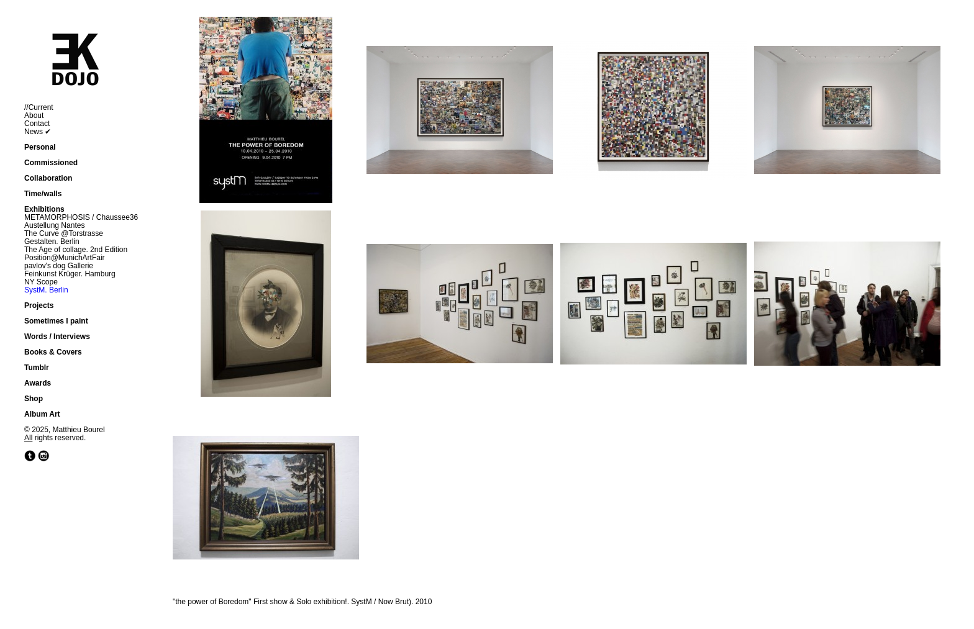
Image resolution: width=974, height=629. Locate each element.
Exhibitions (44, 209)
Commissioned (51, 162)
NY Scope (41, 282)
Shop (33, 398)
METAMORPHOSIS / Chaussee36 (81, 217)
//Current (38, 107)
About (33, 115)
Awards (37, 383)
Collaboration (48, 178)
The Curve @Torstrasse (63, 233)
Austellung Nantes (54, 225)
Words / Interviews (57, 336)
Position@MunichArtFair (64, 257)
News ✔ (37, 131)
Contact (37, 123)
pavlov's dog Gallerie (58, 265)
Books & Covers (53, 352)
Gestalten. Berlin (52, 241)
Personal (40, 147)
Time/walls (42, 193)
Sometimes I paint (56, 321)
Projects (38, 305)
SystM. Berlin (46, 290)
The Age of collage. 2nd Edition (75, 249)
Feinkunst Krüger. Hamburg (70, 273)
